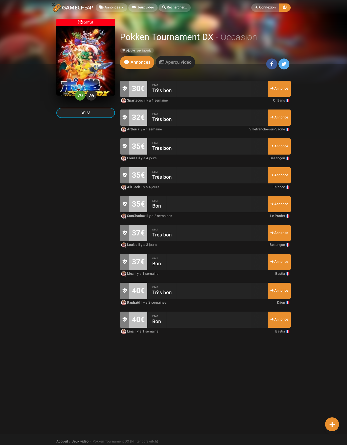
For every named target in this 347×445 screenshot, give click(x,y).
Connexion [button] (265, 7)
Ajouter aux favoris (136, 50)
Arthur (129, 129)
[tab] (137, 62)
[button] (175, 7)
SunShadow (133, 216)
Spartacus (132, 101)
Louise (129, 158)
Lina (128, 274)
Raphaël (131, 303)
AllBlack (131, 187)
